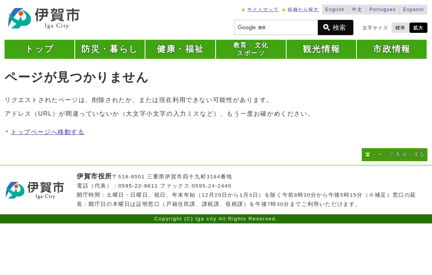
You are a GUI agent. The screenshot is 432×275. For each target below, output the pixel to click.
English (335, 9)
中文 (357, 9)
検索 (339, 27)
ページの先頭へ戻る (398, 154)
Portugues (382, 9)
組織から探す (303, 9)
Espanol (413, 9)
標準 (400, 28)
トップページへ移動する (48, 132)
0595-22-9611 (138, 186)
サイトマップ (263, 9)
